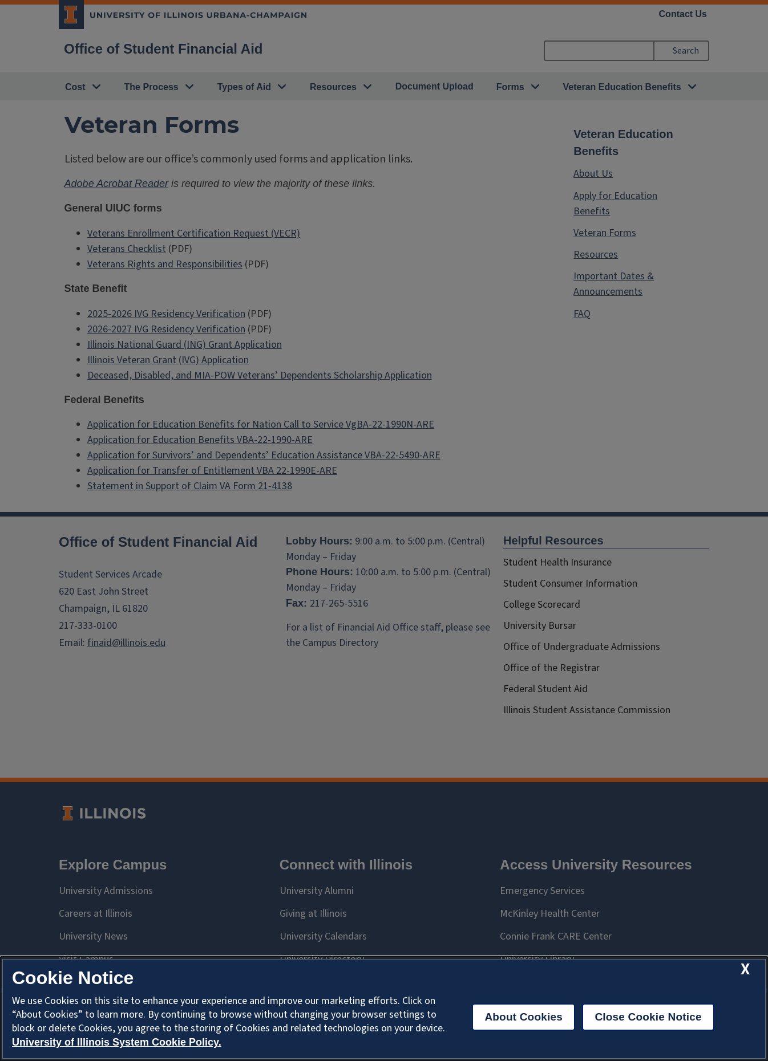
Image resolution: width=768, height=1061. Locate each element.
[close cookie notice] (745, 969)
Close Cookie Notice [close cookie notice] (648, 1017)
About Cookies (523, 1017)
